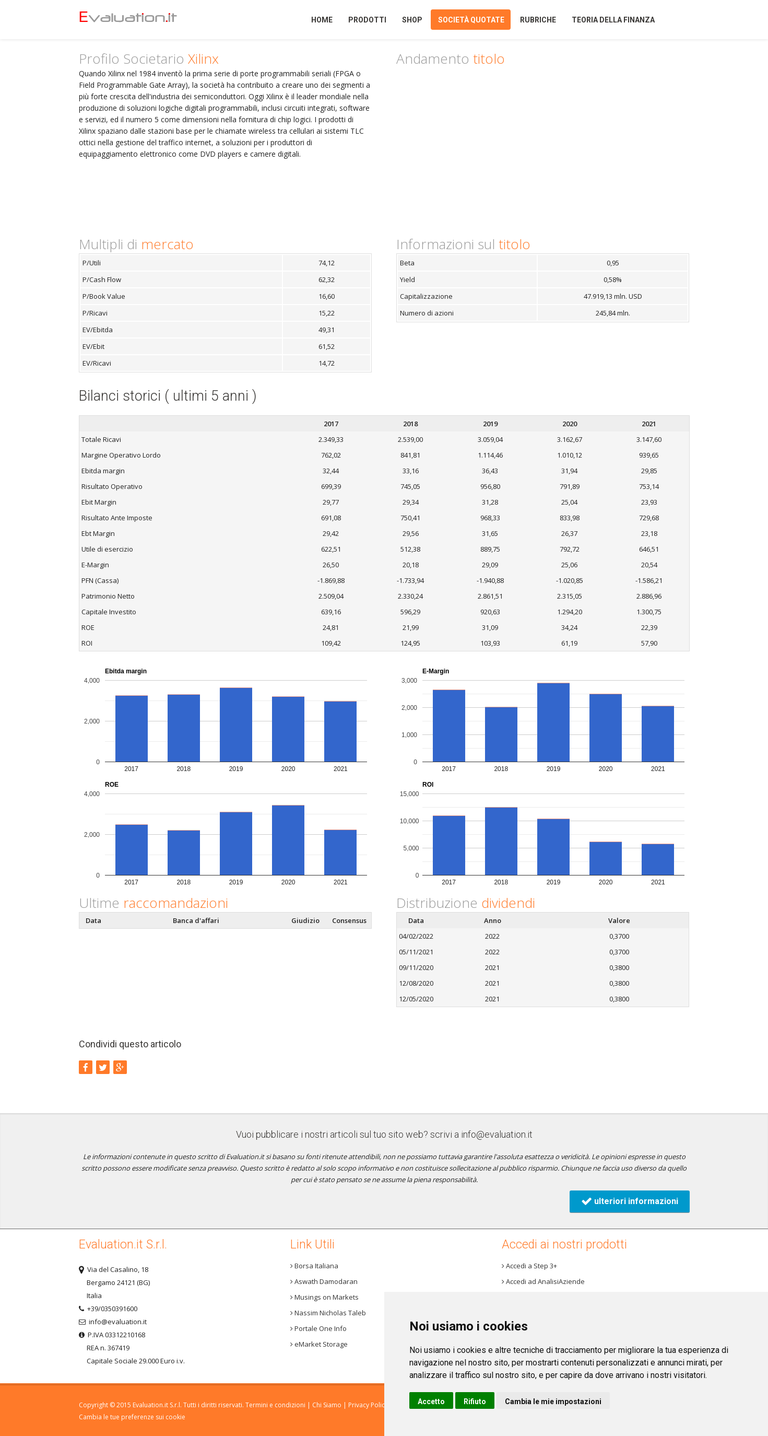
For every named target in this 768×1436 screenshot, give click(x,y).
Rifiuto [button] (475, 1401)
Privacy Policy (368, 1404)
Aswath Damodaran (324, 1281)
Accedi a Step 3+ (529, 1265)
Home (146, 19)
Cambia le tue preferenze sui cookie (132, 1416)
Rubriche (538, 20)
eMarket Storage (319, 1344)
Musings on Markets (324, 1297)
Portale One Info (318, 1328)
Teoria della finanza (613, 20)
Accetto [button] (431, 1401)
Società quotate (471, 20)
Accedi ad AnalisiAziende (543, 1281)
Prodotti (367, 20)
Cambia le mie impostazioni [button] (553, 1401)
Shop (412, 20)
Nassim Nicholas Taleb (328, 1312)
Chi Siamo (326, 1404)
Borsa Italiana (314, 1265)
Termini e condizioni (275, 1404)
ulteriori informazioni (629, 1201)
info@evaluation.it (497, 1134)
